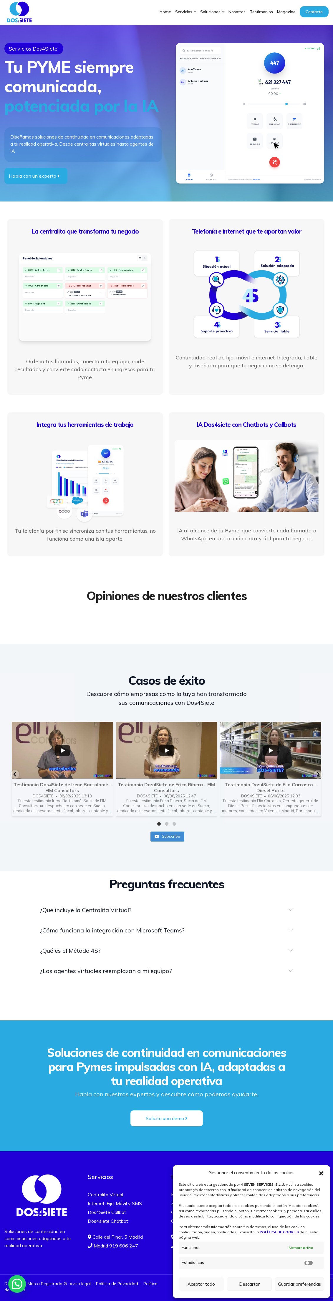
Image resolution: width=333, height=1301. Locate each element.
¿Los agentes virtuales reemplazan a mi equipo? (106, 970)
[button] (321, 1173)
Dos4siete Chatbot (108, 1221)
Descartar (249, 1284)
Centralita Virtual (105, 1194)
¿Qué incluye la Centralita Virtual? (86, 910)
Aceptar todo (201, 1284)
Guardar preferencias (299, 1284)
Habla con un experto (34, 176)
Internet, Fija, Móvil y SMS (115, 1203)
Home (165, 11)
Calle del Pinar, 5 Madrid (115, 1237)
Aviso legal (80, 1283)
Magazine (286, 11)
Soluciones (210, 11)
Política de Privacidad (117, 1283)
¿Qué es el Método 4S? (70, 950)
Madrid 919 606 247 (113, 1246)
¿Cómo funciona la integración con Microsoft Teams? (112, 930)
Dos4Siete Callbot (107, 1212)
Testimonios (261, 11)
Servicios (183, 11)
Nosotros (237, 11)
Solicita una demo (167, 1118)
